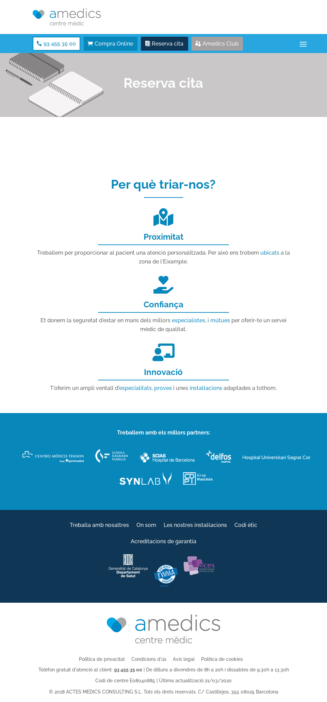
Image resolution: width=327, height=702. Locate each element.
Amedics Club (220, 43)
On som (146, 525)
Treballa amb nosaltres (99, 525)
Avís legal (184, 659)
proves (163, 388)
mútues (220, 320)
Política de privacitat (102, 659)
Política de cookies (222, 659)
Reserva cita (167, 43)
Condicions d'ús (148, 659)
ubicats (269, 253)
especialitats (135, 388)
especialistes (188, 320)
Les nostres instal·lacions (195, 525)
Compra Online (114, 43)
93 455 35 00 (60, 43)
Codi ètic (245, 525)
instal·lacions (206, 388)
